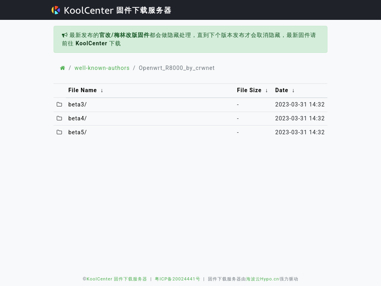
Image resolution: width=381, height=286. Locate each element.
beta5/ (77, 132)
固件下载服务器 (112, 10)
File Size (249, 90)
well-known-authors (102, 68)
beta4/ (77, 118)
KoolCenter (91, 43)
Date (282, 90)
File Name (82, 90)
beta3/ (77, 104)
